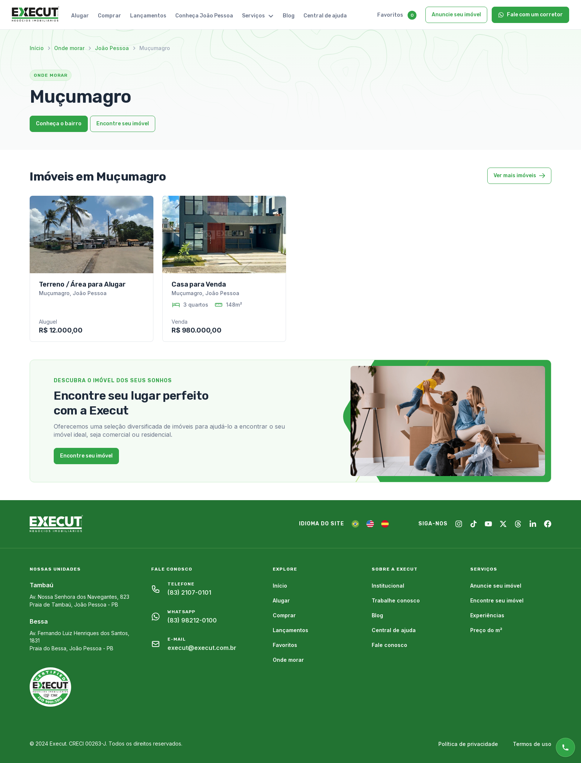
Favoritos (390, 15)
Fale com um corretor (530, 14)
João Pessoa (112, 48)
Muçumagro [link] (154, 48)
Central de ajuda (325, 16)
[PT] (355, 524)
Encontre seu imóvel (122, 123)
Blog (289, 16)
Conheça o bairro (59, 123)
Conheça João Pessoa (204, 16)
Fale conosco (389, 645)
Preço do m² (486, 630)
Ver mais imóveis (519, 175)
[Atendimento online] (565, 747)
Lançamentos (148, 16)
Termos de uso (532, 744)
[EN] (370, 524)
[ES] (385, 524)
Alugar (80, 16)
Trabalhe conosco (396, 600)
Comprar (109, 16)
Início (37, 48)
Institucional (388, 585)
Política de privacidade (468, 744)
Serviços (258, 16)
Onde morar (69, 48)
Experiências (487, 615)
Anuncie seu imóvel (456, 14)
